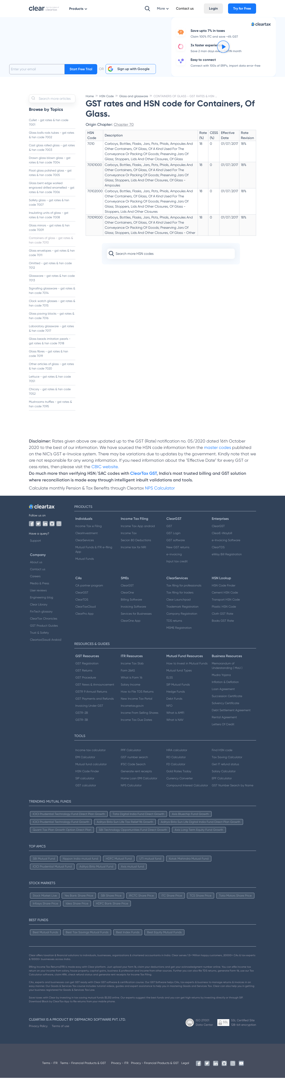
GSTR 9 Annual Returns (91, 696)
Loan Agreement (223, 694)
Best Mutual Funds (45, 937)
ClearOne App (130, 625)
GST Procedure (85, 682)
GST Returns (83, 675)
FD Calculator (175, 769)
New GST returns (177, 552)
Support (35, 545)
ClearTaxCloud (85, 611)
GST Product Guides (44, 630)
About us (36, 567)
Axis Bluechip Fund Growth (190, 819)
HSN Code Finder (223, 590)
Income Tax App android (138, 531)
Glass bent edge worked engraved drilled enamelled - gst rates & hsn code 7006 (51, 192)
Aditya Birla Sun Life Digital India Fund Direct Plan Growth (200, 827)
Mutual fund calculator (91, 769)
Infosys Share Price (45, 908)
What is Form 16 (131, 682)
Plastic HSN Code (224, 611)
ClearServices (84, 545)
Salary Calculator (224, 776)
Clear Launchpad (178, 604)
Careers (35, 581)
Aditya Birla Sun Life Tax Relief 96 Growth (125, 827)
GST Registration (86, 668)
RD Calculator (176, 762)
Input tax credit (177, 566)
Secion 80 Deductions (136, 545)
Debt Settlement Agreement (231, 715)
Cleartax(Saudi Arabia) (45, 644)
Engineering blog (41, 602)
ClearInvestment (86, 538)
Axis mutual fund (132, 871)
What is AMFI (175, 718)
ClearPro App (84, 618)
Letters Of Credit (223, 729)
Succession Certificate (227, 701)
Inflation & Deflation (225, 687)
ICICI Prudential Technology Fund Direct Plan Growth (69, 819)
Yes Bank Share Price (78, 900)
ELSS (169, 682)
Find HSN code (222, 755)
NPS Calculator (160, 493)
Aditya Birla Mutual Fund (96, 871)
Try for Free (242, 8)
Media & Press (39, 588)
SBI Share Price (111, 900)
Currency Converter (179, 783)
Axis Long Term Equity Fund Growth (199, 835)
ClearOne (127, 597)
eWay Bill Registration (227, 559)
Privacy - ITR (119, 1068)
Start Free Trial (81, 74)
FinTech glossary (41, 616)
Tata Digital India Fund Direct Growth (138, 819)
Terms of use (60, 1031)
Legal (185, 1068)
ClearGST (218, 531)
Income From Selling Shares (139, 718)
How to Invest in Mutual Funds (186, 668)
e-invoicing (174, 559)
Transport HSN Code (226, 604)
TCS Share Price (200, 900)
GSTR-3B (81, 725)
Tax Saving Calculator (227, 762)
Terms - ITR (50, 1068)
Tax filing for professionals (183, 590)
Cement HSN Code (225, 597)
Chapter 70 (124, 129)
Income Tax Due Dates (136, 725)
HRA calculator (176, 755)
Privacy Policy (38, 1031)
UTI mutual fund (150, 863)
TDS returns (174, 625)
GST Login (173, 538)
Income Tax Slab (132, 668)
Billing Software (131, 604)
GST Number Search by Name (232, 790)
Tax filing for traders (179, 597)
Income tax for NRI (133, 552)
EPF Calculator (222, 783)
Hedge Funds (175, 696)
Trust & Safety (39, 637)
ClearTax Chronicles (43, 623)
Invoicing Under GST (89, 710)
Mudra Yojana (221, 680)
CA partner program (89, 590)
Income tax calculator (90, 755)
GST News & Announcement (94, 689)
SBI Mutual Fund (44, 863)
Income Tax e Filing (88, 531)
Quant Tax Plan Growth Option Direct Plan (62, 835)
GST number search (134, 762)
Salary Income (130, 689)
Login (213, 8)
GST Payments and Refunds (94, 703)
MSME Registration (179, 633)
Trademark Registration (182, 611)
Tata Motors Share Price (235, 900)
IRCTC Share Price (141, 900)
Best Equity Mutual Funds (164, 937)
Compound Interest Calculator (187, 790)
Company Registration (181, 618)
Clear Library (38, 609)
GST (169, 531)
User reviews (38, 595)
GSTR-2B (81, 718)
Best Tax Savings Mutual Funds (87, 937)
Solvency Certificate (225, 708)
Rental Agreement (224, 722)
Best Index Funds (127, 937)
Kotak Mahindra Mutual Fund (189, 863)
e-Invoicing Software (226, 545)
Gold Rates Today (178, 776)
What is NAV (175, 725)
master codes (217, 452)
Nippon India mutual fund (80, 863)
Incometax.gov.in (132, 710)
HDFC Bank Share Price (112, 908)
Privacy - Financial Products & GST (155, 1068)
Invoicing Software (133, 611)
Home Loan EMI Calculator (139, 783)
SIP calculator (84, 783)
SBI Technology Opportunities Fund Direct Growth (133, 835)
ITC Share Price (171, 900)
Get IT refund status (225, 769)
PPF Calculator (131, 755)
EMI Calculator (85, 762)
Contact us (37, 574)
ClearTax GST (143, 478)
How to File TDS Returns (137, 696)
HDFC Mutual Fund (119, 863)
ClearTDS (218, 552)
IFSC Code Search (133, 769)
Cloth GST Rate (222, 618)
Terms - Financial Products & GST (83, 1068)
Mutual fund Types (179, 675)
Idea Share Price (77, 908)
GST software (175, 545)
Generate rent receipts (136, 776)
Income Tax (129, 538)
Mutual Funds (84, 564)
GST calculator (85, 790)
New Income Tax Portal (136, 703)
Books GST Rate (223, 625)
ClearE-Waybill (222, 538)
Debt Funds (174, 703)
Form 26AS (128, 675)
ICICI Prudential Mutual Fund (52, 871)
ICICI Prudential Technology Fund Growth (61, 827)
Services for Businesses (136, 618)
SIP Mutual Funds (178, 689)
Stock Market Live (45, 900)
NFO (169, 710)
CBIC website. (104, 471)
